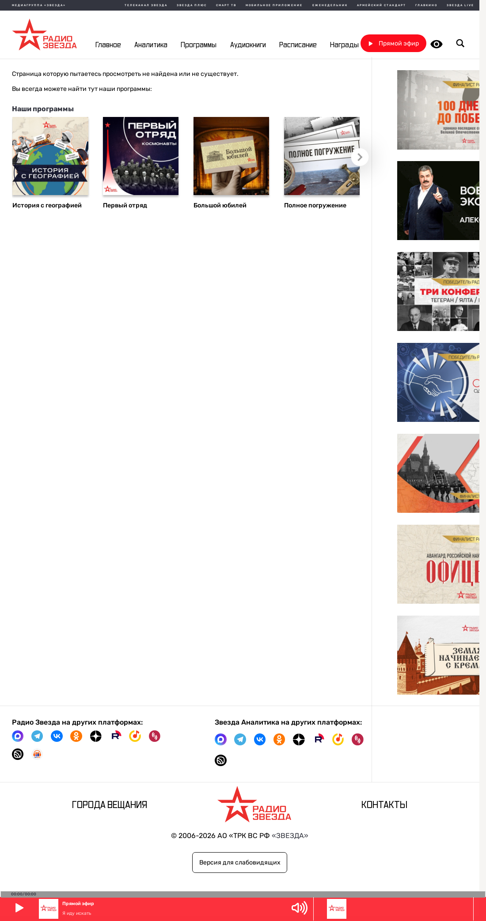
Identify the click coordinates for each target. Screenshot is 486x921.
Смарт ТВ (226, 5)
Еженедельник (330, 5)
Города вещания (109, 805)
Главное (108, 45)
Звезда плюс (192, 5)
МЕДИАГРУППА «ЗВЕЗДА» (39, 5)
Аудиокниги (248, 45)
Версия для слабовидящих (240, 862)
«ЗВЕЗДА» (290, 835)
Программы (198, 45)
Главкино (426, 5)
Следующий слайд (363, 159)
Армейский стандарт (381, 5)
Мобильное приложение (274, 5)
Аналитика (150, 45)
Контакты (384, 805)
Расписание (298, 45)
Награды (344, 45)
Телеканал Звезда (146, 5)
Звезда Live (460, 5)
